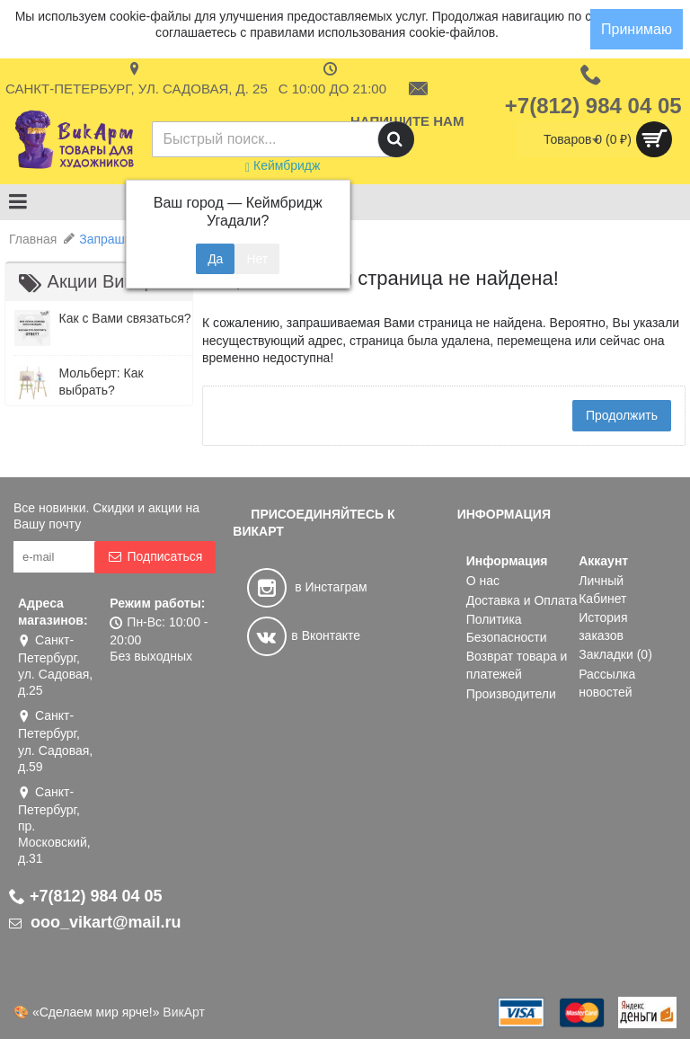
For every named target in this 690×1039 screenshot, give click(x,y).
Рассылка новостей (607, 683)
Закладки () (615, 654)
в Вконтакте (303, 635)
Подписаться (155, 556)
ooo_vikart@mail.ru (95, 922)
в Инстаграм (307, 587)
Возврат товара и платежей (517, 665)
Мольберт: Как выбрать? (100, 382)
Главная (33, 239)
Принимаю (636, 29)
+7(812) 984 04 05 (86, 896)
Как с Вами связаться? (124, 318)
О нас (483, 580)
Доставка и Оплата (522, 600)
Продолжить (622, 415)
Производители (511, 694)
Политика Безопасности (506, 628)
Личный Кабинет (602, 589)
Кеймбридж (282, 165)
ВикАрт (184, 1012)
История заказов (603, 626)
